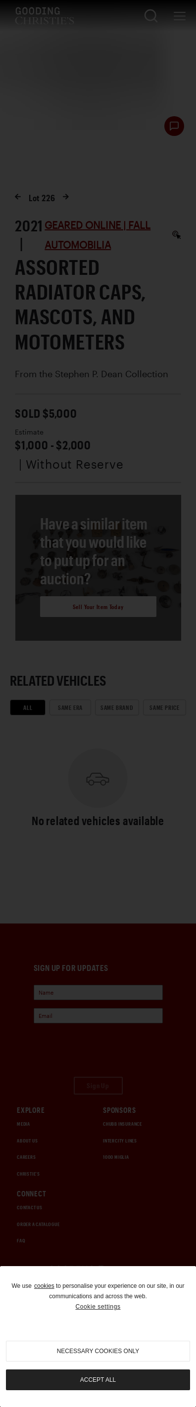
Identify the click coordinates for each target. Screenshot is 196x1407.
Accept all (98, 1379)
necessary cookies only (98, 1351)
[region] (98, 1336)
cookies (44, 1285)
